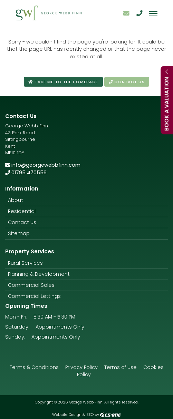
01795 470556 (26, 172)
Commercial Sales (31, 285)
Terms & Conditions (34, 367)
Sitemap (19, 233)
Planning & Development (39, 274)
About (15, 200)
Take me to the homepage (63, 82)
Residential (22, 211)
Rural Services (25, 263)
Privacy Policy (81, 367)
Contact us (126, 82)
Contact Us (22, 222)
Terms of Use (120, 367)
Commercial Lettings (34, 296)
